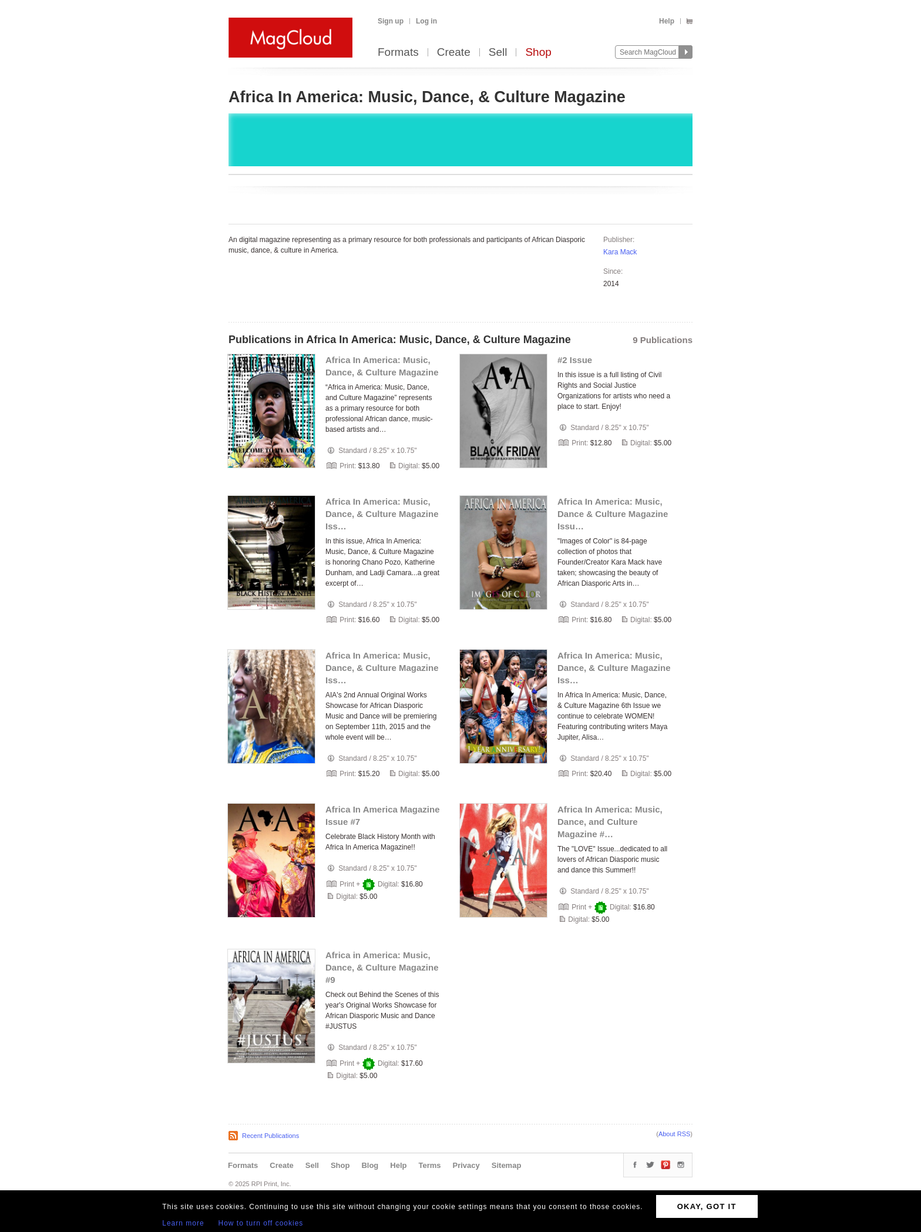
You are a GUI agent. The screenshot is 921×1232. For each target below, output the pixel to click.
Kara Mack (620, 252)
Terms (429, 1165)
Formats (398, 52)
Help (666, 21)
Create (453, 52)
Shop (538, 52)
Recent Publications (270, 1135)
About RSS (674, 1133)
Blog (369, 1165)
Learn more (183, 1223)
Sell (498, 52)
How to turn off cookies (261, 1223)
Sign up (391, 21)
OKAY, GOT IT (707, 1206)
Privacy (466, 1165)
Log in (426, 21)
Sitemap (507, 1165)
